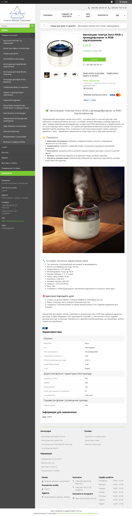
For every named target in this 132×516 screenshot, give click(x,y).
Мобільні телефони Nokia (14, 142)
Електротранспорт (11, 131)
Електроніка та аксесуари (14, 113)
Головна (47, 15)
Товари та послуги (9, 35)
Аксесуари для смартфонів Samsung (14, 73)
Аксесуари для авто (49, 448)
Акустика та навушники (95, 436)
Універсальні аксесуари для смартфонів (15, 119)
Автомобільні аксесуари (13, 59)
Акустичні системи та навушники (12, 41)
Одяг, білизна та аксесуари (15, 126)
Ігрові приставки (92, 440)
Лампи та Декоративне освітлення (13, 93)
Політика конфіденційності (89, 513)
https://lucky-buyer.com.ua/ (13, 221)
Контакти (103, 15)
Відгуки (5, 157)
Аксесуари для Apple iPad (52, 440)
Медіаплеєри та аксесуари (14, 136)
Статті (4, 147)
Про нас (5, 152)
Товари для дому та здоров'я (15, 87)
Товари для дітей (10, 53)
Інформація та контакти (51, 459)
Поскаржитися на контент (67, 513)
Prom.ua (79, 511)
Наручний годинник (11, 100)
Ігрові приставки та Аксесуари (16, 48)
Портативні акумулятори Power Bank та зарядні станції (16, 106)
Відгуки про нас (48, 463)
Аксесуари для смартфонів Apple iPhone (14, 65)
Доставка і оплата (9, 163)
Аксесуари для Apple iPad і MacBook (14, 80)
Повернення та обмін (11, 168)
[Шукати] (32, 26)
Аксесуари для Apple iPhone (53, 436)
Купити (94, 59)
